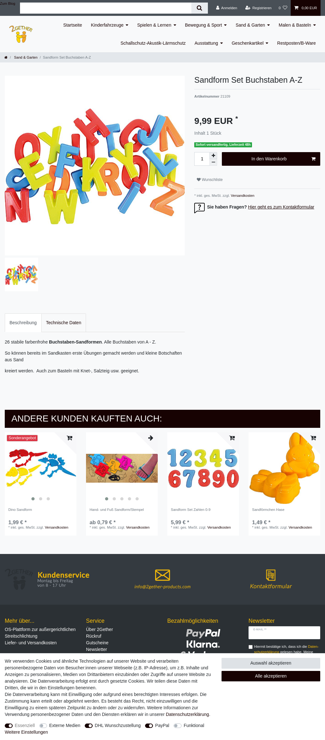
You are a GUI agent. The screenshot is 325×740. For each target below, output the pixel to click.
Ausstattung (206, 43)
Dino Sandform (20, 510)
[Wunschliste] (283, 8)
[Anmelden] (227, 8)
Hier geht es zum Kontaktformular (281, 206)
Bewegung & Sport (203, 25)
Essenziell (25, 725)
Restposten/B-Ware (296, 43)
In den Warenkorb (283, 159)
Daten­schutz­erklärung (187, 714)
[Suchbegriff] (105, 8)
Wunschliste (209, 179)
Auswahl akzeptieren (270, 663)
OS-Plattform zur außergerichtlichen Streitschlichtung (40, 633)
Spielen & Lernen (154, 25)
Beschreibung (23, 322)
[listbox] (40, 468)
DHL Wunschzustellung (118, 725)
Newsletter (96, 649)
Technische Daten (63, 322)
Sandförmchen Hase (268, 510)
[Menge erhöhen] (213, 155)
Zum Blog (7, 3)
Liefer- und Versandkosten (30, 642)
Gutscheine (97, 642)
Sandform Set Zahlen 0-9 (190, 510)
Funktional (194, 725)
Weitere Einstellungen (26, 732)
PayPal (162, 725)
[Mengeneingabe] (201, 159)
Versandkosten (242, 195)
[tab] (23, 322)
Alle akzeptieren (271, 676)
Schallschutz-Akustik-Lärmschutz (153, 43)
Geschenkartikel (247, 43)
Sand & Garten (250, 25)
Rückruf (93, 636)
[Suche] (199, 8)
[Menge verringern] (213, 162)
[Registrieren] (258, 8)
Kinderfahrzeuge (107, 25)
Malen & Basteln (295, 25)
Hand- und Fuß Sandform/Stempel (117, 510)
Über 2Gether (99, 629)
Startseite (72, 25)
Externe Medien (64, 725)
